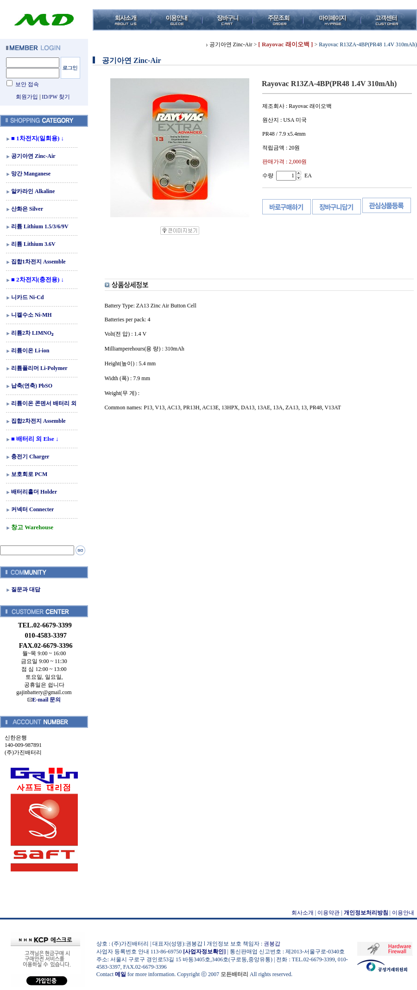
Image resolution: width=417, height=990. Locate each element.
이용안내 (403, 912)
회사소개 (302, 912)
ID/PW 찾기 (56, 97)
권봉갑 (272, 943)
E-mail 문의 (44, 699)
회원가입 (27, 97)
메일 (120, 974)
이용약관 (328, 912)
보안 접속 (27, 84)
